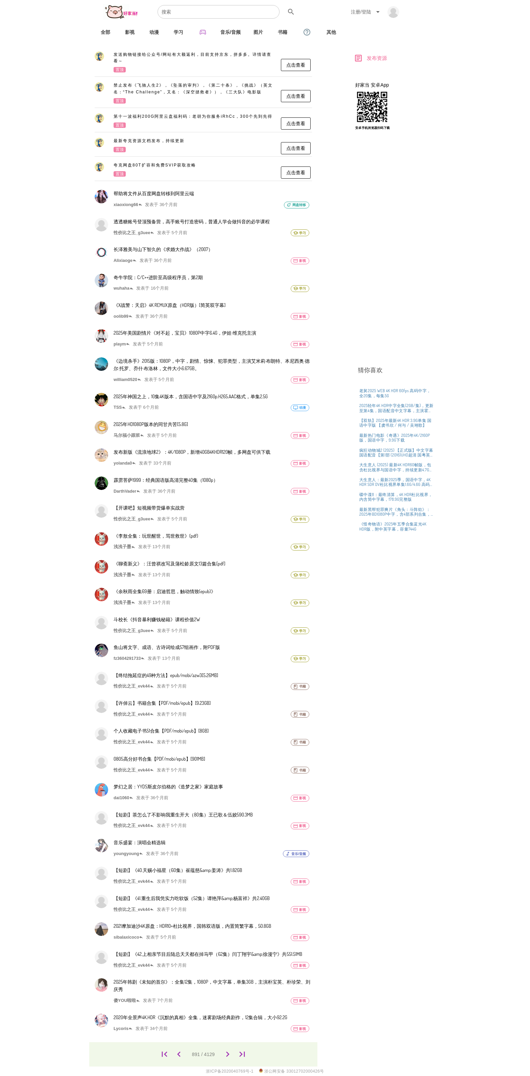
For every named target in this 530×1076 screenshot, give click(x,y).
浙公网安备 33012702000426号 (291, 1071)
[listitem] (203, 62)
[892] (228, 1054)
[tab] (105, 32)
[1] (164, 1054)
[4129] (242, 1054)
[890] (179, 1054)
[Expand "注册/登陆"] (366, 12)
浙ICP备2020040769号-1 (230, 1071)
